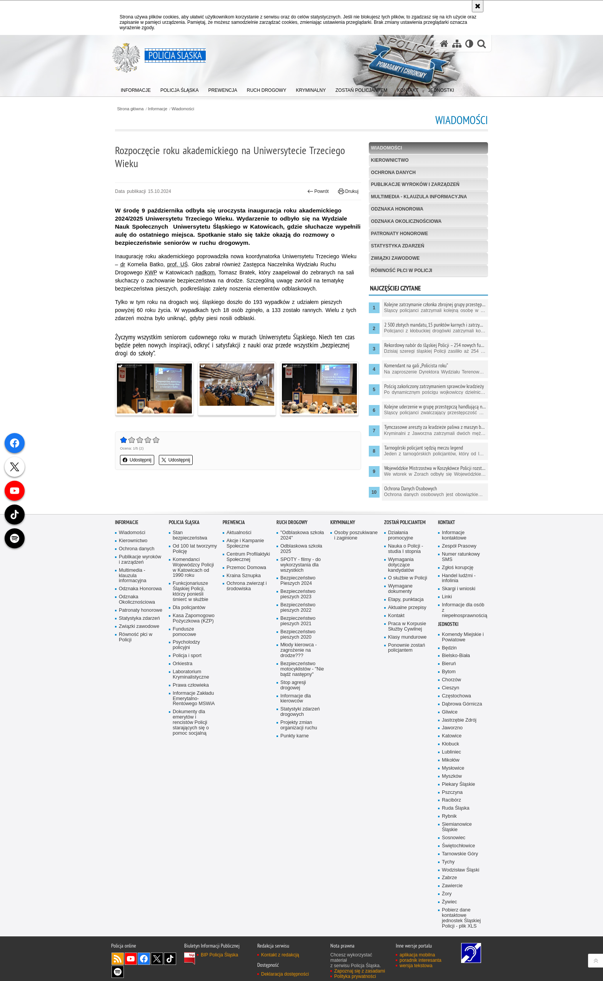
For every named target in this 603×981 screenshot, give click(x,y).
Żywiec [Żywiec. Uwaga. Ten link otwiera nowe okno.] (449, 960)
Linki (447, 655)
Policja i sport (187, 714)
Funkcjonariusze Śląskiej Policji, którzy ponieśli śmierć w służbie (190, 650)
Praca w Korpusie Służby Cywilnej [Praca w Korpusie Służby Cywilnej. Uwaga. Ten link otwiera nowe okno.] (407, 685)
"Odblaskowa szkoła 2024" (302, 594)
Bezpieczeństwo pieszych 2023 (297, 652)
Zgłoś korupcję (457, 625)
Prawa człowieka (191, 743)
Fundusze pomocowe (184, 690)
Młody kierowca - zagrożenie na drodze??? (298, 709)
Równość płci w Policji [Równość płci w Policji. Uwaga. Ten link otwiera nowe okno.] (135, 696)
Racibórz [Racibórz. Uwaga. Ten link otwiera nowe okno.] (451, 858)
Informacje (157, 109)
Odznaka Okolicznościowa (406, 221)
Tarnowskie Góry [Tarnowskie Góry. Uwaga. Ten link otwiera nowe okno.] (460, 912)
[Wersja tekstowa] (469, 43)
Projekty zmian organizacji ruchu (298, 783)
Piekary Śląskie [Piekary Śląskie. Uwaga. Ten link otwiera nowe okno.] (458, 842)
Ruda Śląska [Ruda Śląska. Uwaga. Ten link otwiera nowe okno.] (456, 866)
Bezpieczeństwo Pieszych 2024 (297, 639)
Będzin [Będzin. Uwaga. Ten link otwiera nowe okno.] (449, 706)
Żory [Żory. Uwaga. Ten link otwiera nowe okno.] (446, 952)
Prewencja (234, 581)
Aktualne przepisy (407, 666)
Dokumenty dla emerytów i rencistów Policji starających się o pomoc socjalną (191, 781)
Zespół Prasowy (459, 604)
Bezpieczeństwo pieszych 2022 (297, 666)
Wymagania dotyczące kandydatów (401, 623)
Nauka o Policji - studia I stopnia (405, 607)
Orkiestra (182, 722)
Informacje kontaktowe (454, 594)
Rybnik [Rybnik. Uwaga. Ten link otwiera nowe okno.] (449, 874)
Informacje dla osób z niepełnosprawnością (464, 669)
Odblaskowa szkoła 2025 (301, 607)
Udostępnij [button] (137, 460)
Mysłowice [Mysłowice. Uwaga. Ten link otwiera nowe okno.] (453, 826)
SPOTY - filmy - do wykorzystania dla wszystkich (300, 623)
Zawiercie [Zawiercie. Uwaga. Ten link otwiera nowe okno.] (452, 944)
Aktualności (239, 591)
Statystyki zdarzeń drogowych (300, 770)
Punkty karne (294, 794)
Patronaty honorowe (399, 233)
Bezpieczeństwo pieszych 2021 (297, 679)
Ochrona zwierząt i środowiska (247, 644)
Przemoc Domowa (246, 625)
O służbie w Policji (407, 636)
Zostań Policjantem (405, 581)
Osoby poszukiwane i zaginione (356, 594)
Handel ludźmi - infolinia (459, 636)
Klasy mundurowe (407, 695)
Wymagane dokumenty (400, 647)
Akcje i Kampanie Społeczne (245, 602)
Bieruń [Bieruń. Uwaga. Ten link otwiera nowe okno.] (449, 722)
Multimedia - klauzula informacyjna (419, 196)
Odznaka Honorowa (397, 209)
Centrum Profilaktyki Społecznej (248, 615)
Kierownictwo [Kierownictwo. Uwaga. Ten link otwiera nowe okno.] (133, 599)
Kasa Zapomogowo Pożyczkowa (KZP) (194, 677)
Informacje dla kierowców (295, 757)
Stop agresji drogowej (293, 744)
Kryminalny (342, 581)
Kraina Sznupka (244, 633)
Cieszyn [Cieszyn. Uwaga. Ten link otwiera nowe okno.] (450, 746)
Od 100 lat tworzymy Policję (195, 607)
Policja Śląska (184, 581)
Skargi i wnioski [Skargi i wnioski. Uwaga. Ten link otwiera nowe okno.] (458, 647)
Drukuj (348, 191)
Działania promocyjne (400, 594)
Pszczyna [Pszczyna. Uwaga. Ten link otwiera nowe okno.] (452, 850)
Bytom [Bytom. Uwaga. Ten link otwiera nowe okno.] (449, 730)
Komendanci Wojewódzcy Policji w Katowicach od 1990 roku (193, 626)
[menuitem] (135, 88)
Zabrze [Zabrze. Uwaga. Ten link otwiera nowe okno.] (449, 936)
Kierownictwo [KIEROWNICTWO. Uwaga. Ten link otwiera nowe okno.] (390, 160)
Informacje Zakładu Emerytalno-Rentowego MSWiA (194, 757)
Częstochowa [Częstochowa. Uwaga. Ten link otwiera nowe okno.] (456, 754)
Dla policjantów (189, 666)
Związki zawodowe (395, 258)
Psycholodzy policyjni (186, 703)
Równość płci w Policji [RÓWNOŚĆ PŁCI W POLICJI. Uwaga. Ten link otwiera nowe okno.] (401, 270)
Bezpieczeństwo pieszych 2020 (297, 692)
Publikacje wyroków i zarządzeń (415, 184)
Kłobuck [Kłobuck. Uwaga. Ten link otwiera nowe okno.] (450, 802)
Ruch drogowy (292, 581)
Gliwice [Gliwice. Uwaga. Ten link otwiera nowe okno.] (450, 770)
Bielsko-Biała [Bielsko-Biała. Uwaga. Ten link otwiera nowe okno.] (456, 714)
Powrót (318, 191)
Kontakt (396, 674)
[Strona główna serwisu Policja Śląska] (444, 43)
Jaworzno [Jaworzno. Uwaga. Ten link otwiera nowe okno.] (452, 786)
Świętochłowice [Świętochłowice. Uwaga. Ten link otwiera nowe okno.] (458, 904)
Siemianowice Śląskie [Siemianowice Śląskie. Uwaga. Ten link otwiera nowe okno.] (457, 885)
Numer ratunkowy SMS (461, 615)
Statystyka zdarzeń (397, 246)
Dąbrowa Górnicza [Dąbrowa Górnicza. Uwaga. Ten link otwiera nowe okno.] (462, 762)
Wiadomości (183, 109)
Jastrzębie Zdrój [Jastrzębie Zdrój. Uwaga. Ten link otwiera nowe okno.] (459, 778)
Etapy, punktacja (405, 658)
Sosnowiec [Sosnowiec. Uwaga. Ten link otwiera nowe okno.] (453, 896)
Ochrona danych (393, 172)
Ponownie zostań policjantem (406, 706)
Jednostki (448, 682)
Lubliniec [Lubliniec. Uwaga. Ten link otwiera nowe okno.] (451, 810)
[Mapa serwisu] (456, 43)
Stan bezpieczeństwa (190, 594)
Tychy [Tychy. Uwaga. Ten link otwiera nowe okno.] (448, 920)
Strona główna (130, 109)
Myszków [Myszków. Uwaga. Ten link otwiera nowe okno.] (452, 834)
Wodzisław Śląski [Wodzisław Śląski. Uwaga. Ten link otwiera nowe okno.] (460, 928)
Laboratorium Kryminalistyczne (191, 733)
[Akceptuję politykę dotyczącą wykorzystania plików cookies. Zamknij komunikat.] (477, 6)
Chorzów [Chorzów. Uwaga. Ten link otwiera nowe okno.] (451, 738)
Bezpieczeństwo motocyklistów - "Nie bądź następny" (302, 727)
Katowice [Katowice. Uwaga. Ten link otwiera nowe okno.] (451, 794)
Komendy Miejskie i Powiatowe (463, 696)
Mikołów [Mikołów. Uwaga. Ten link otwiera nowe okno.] (451, 818)
